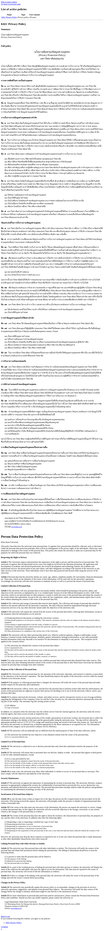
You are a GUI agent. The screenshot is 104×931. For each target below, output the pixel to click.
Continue (4, 927)
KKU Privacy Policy (9, 17)
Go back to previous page (11, 4)
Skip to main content (9, 2)
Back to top (5, 916)
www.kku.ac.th (16, 527)
